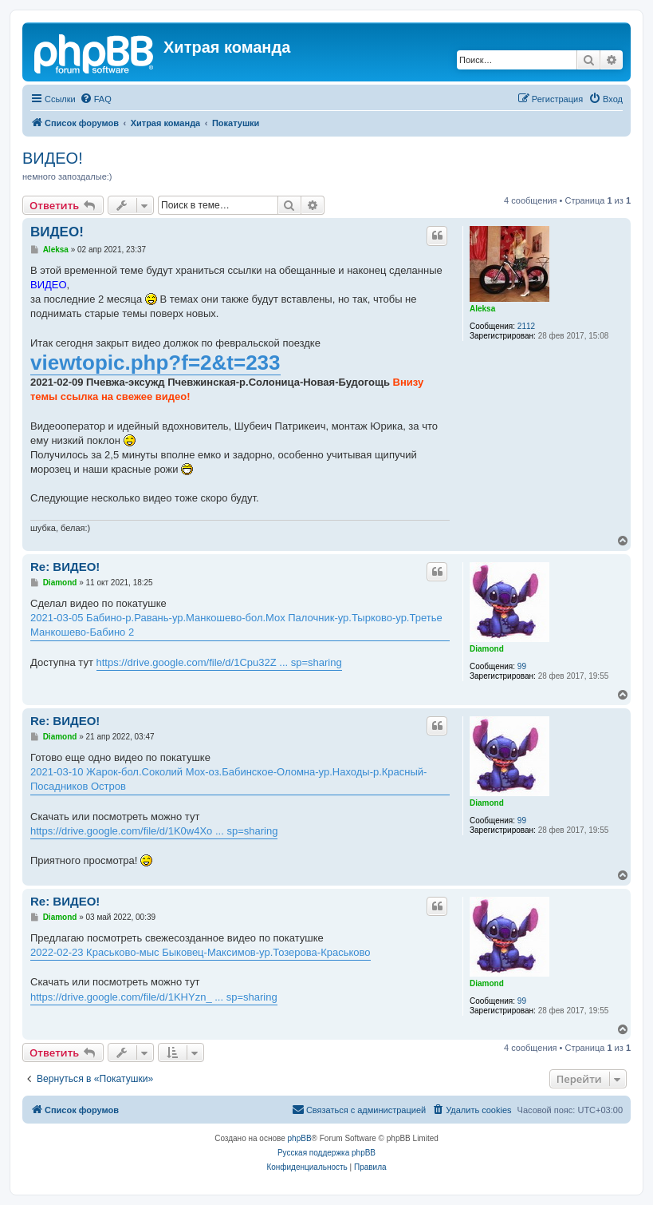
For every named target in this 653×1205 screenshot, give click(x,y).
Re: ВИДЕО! (65, 566)
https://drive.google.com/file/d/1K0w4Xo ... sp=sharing (153, 831)
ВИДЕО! (52, 158)
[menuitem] (96, 99)
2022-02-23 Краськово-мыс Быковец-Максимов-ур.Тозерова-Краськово (200, 952)
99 (521, 666)
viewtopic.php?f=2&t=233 (155, 363)
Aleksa (482, 308)
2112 (526, 326)
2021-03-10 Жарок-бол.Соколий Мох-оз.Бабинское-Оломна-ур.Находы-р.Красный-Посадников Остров (228, 779)
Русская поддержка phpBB (326, 1152)
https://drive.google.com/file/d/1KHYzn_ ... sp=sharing (153, 997)
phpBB (300, 1138)
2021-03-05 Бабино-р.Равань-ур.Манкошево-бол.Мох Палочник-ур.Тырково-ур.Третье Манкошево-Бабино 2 (236, 625)
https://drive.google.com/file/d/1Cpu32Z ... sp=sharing (219, 662)
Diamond (487, 648)
